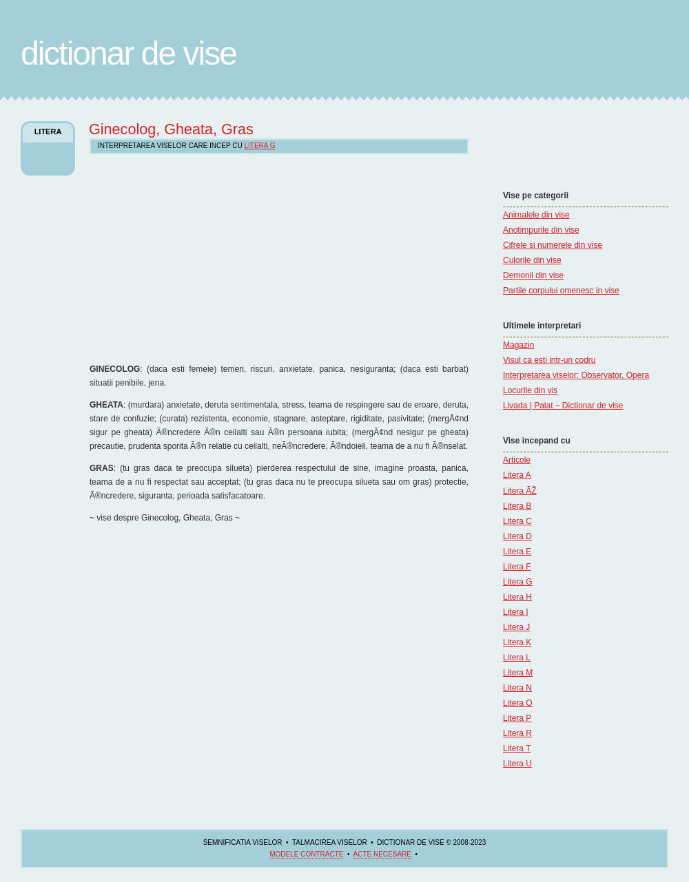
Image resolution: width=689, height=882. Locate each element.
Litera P (517, 718)
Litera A (517, 475)
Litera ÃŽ (520, 491)
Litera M (518, 673)
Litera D (517, 536)
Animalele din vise (536, 215)
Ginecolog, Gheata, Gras (171, 129)
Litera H (517, 597)
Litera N (517, 688)
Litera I (515, 612)
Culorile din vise (532, 260)
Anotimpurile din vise (541, 230)
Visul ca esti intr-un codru (549, 360)
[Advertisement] (544, 148)
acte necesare (382, 854)
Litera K (517, 642)
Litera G (518, 582)
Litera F (517, 566)
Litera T (517, 748)
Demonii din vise (533, 275)
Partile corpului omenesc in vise (561, 290)
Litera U (517, 763)
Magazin (518, 345)
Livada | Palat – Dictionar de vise (563, 405)
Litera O (518, 703)
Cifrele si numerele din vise (552, 245)
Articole (517, 460)
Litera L (517, 657)
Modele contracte (306, 854)
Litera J (516, 627)
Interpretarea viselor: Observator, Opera (576, 375)
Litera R (517, 733)
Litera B (517, 506)
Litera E (517, 551)
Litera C (517, 521)
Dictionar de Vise (128, 53)
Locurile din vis (530, 390)
